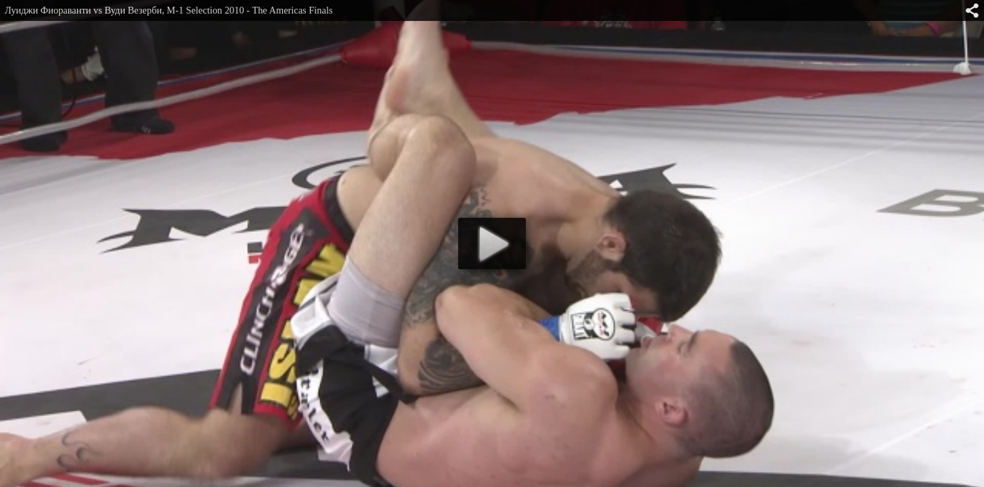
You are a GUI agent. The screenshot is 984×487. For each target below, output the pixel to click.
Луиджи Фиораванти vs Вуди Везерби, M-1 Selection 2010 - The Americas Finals (168, 10)
